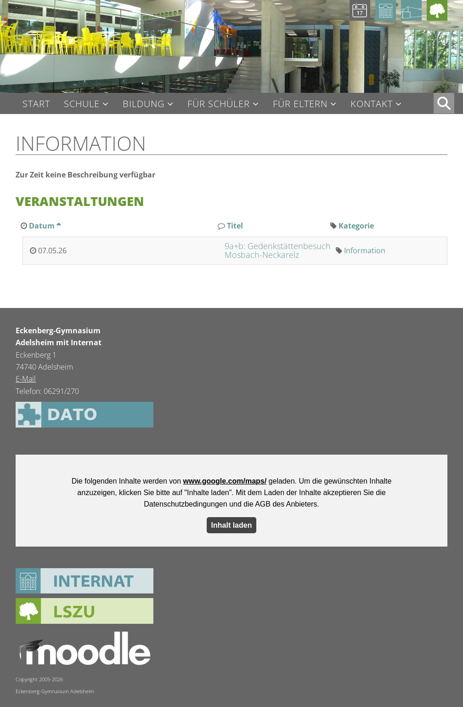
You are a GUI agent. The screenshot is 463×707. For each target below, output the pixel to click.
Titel (235, 226)
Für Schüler (218, 104)
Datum (45, 226)
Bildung (143, 104)
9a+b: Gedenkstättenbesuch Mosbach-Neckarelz (278, 250)
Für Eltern (300, 104)
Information (364, 250)
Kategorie (356, 226)
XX (444, 103)
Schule (82, 104)
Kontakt (371, 104)
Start (36, 103)
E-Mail (26, 379)
